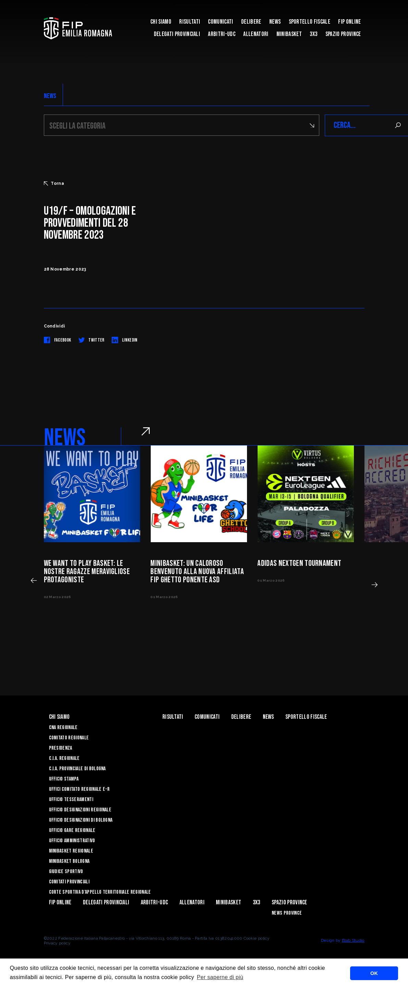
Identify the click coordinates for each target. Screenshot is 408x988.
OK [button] (374, 973)
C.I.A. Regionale (64, 758)
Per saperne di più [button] (220, 977)
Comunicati (220, 21)
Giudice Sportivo (66, 871)
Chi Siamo (160, 21)
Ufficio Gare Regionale (72, 830)
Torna (54, 183)
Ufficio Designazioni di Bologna (81, 820)
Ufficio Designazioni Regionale (80, 810)
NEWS (50, 96)
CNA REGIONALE (63, 727)
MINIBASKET (289, 34)
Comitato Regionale (69, 738)
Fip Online (349, 21)
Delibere (251, 21)
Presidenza (60, 748)
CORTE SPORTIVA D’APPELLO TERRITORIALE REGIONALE (100, 892)
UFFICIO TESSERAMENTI (71, 799)
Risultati (189, 21)
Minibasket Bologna (69, 861)
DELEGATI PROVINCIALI (177, 34)
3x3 (313, 34)
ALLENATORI (255, 34)
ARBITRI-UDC (221, 34)
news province (287, 913)
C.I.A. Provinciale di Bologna (77, 768)
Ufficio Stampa (63, 779)
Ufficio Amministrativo (72, 840)
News (275, 21)
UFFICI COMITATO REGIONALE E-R (79, 789)
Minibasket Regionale (71, 851)
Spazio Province (343, 34)
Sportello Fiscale (309, 21)
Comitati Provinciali (69, 882)
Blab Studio (353, 940)
